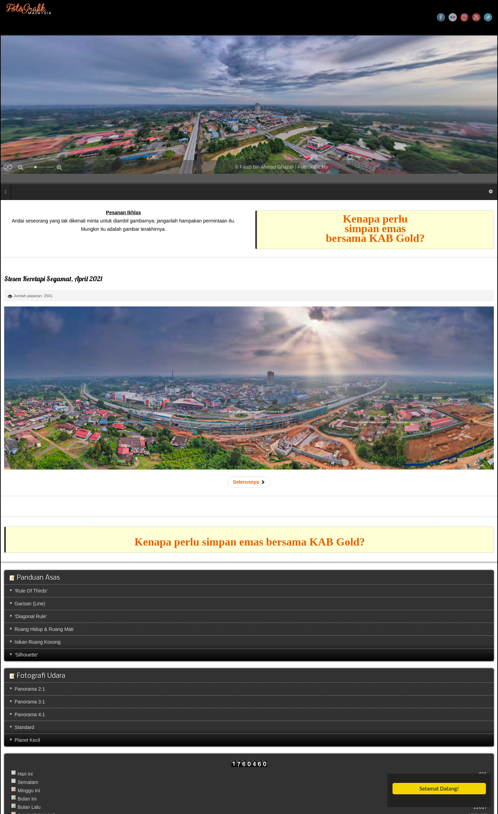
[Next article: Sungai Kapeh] (249, 482)
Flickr (453, 17)
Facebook (441, 17)
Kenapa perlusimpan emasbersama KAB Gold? (375, 228)
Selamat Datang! (439, 788)
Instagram (464, 17)
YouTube (476, 17)
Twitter (488, 17)
